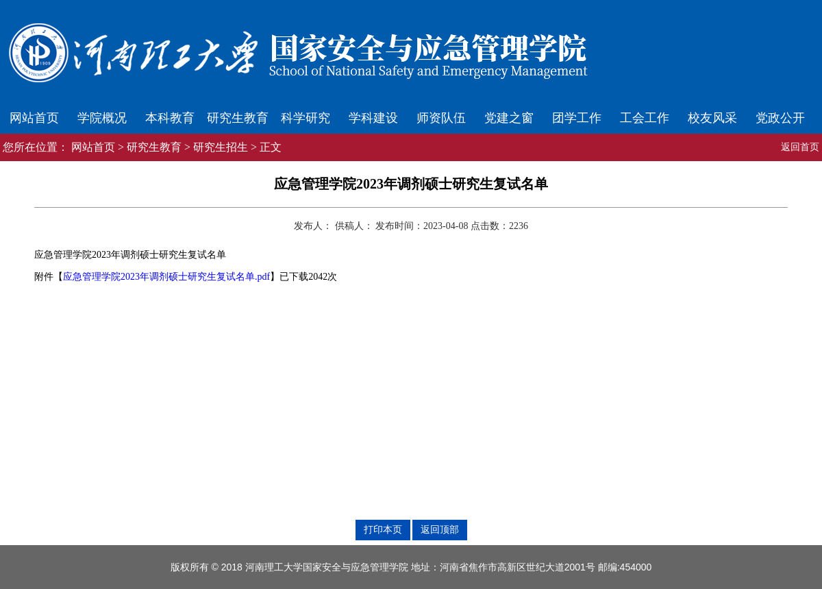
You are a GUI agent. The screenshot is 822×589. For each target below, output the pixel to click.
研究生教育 (238, 118)
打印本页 (383, 529)
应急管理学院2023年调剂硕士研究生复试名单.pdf (166, 277)
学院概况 (102, 118)
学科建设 (373, 118)
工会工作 (644, 118)
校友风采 (712, 118)
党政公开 (780, 118)
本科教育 (170, 118)
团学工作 (576, 118)
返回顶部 (440, 529)
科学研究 (305, 118)
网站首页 (34, 118)
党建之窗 (509, 118)
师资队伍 (441, 118)
